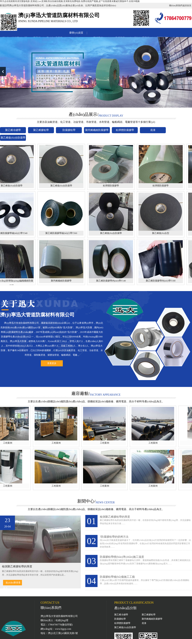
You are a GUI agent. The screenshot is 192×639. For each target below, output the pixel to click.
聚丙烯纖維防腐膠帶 (152, 619)
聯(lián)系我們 (175, 5)
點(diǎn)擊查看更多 (12, 583)
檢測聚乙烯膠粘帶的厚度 (115, 516)
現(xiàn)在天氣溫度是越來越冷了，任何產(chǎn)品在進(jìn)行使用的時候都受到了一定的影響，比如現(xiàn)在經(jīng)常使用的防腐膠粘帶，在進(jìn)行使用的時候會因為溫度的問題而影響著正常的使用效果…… (145, 543)
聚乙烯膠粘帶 (148, 614)
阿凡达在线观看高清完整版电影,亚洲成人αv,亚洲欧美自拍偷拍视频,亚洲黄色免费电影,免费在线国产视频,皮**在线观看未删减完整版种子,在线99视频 (70, 1)
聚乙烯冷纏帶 (121, 614)
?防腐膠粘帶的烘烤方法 (114, 536)
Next (189, 71)
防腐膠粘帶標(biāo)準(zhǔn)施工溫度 (122, 556)
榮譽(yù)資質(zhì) (76, 33)
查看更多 (51, 363)
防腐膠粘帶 (120, 619)
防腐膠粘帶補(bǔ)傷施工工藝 (117, 576)
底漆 (144, 623)
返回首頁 (187, 5)
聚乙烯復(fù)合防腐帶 (125, 627)
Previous (3, 71)
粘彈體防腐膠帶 (122, 623)
